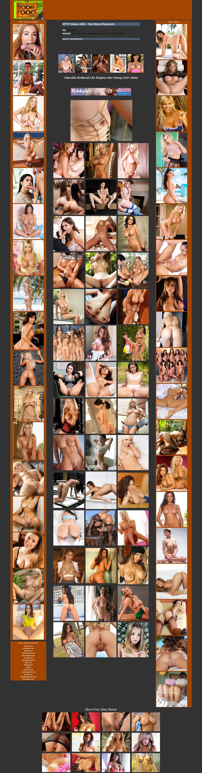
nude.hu (28, 667)
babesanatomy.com (28, 653)
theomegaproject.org (28, 672)
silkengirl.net (28, 665)
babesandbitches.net (28, 655)
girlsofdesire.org (28, 648)
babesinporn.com (28, 679)
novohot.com (28, 674)
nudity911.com (28, 670)
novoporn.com (28, 658)
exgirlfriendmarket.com (28, 677)
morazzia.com (28, 646)
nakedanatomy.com (28, 660)
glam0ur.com (28, 651)
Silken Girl (28, 663)
